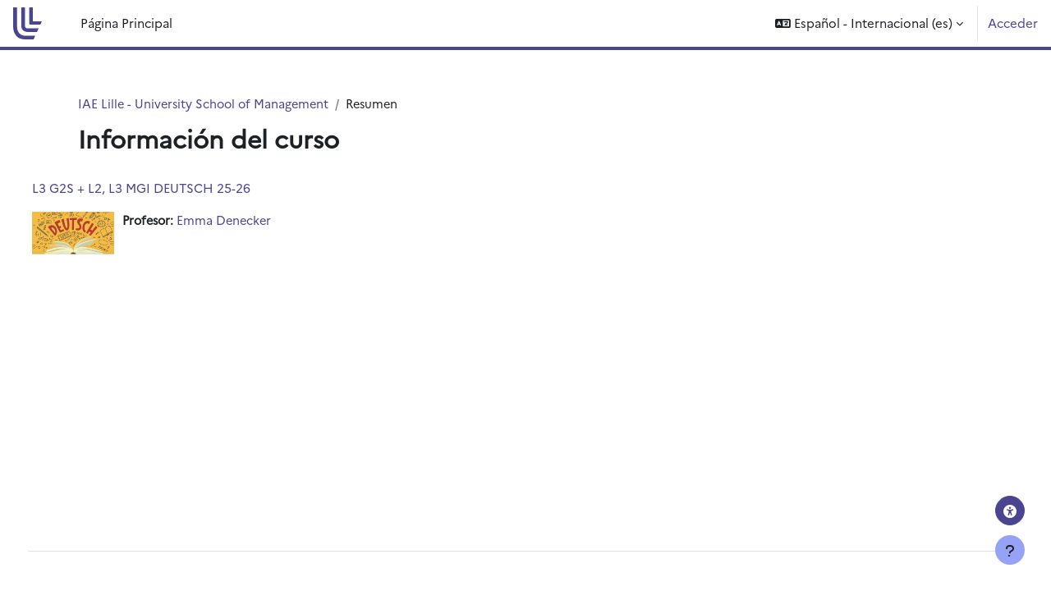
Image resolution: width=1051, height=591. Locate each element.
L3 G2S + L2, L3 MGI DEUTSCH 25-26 (171, 188)
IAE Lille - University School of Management (206, 103)
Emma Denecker (259, 221)
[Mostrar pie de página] (1010, 550)
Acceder (1013, 22)
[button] (869, 23)
